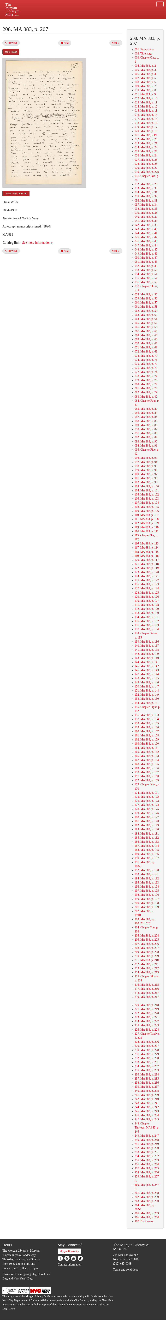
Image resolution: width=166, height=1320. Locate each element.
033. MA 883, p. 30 (146, 188)
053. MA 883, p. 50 (146, 270)
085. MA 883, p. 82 (146, 408)
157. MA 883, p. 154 (147, 719)
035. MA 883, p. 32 (146, 196)
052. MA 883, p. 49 (146, 266)
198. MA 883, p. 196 (147, 894)
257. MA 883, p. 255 (147, 1168)
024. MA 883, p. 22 (146, 147)
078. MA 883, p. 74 (146, 376)
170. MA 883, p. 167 (147, 772)
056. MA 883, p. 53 (146, 282)
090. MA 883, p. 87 (146, 429)
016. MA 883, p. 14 (146, 114)
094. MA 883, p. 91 (146, 445)
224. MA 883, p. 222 (147, 1021)
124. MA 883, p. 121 (147, 576)
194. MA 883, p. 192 (147, 878)
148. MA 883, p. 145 (147, 678)
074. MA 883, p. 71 (146, 359)
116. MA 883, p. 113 (147, 543)
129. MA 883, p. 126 (147, 596)
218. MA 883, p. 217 (147, 992)
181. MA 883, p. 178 (147, 821)
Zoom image (11, 52)
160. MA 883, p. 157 (147, 731)
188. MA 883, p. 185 (147, 849)
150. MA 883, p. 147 (147, 686)
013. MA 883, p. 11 (146, 102)
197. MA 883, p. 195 (147, 890)
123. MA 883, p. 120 (147, 572)
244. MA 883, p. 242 (147, 1107)
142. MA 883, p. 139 (147, 653)
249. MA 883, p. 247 (147, 1135)
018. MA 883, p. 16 (146, 123)
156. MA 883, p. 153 (147, 715)
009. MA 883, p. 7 (145, 86)
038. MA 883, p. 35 (146, 208)
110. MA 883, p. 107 (147, 515)
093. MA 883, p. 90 (146, 441)
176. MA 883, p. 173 (147, 800)
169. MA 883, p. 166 (147, 768)
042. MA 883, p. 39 (146, 225)
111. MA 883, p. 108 (147, 519)
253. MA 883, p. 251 (147, 1152)
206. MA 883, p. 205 (147, 939)
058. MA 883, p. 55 (146, 294)
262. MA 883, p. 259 (147, 1197)
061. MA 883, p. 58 (146, 306)
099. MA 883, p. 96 (146, 470)
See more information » (37, 242)
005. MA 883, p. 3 (145, 70)
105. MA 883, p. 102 (147, 494)
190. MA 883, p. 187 (147, 858)
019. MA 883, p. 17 (146, 127)
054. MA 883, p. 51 (146, 274)
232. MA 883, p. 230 (147, 1058)
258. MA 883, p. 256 (147, 1172)
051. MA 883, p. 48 (146, 261)
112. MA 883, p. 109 (147, 523)
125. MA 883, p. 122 (147, 580)
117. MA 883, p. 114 (147, 547)
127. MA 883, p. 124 (147, 588)
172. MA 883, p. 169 (147, 780)
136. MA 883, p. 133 (147, 625)
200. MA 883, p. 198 (147, 903)
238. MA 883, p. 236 (147, 1082)
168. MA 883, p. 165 (147, 764)
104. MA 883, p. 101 (147, 490)
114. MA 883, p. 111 (147, 531)
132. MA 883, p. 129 (147, 608)
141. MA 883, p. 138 (147, 649)
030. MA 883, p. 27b (147, 171)
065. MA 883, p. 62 (146, 323)
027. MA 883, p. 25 (146, 159)
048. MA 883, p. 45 (146, 249)
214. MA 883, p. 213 (147, 972)
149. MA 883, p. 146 (147, 682)
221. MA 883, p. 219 (147, 1009)
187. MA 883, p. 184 (147, 845)
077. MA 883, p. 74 (146, 372)
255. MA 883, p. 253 (147, 1160)
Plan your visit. (44, 22)
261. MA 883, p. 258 (147, 1193)
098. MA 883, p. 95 (146, 466)
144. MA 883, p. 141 (147, 662)
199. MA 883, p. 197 (147, 899)
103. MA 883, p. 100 (147, 486)
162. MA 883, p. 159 (147, 739)
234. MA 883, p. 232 (147, 1066)
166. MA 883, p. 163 (147, 756)
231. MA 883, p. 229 (147, 1054)
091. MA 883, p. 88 (146, 433)
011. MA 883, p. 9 (145, 94)
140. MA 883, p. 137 (147, 645)
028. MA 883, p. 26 (146, 163)
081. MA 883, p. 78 (146, 388)
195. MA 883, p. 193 (147, 882)
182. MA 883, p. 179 (147, 825)
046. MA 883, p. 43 (146, 241)
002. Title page (143, 53)
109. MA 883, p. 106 (147, 511)
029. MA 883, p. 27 (146, 167)
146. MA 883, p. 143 (147, 670)
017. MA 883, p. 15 (146, 118)
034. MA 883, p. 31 (146, 192)
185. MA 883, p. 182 (147, 837)
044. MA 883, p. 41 (146, 233)
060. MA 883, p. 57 (146, 302)
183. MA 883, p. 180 (147, 829)
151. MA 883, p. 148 (147, 690)
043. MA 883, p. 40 (146, 229)
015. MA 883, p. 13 (146, 110)
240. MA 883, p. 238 (147, 1090)
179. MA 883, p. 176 (147, 813)
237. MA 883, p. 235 (147, 1078)
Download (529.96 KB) (16, 193)
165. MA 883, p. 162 (147, 751)
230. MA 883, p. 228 (147, 1050)
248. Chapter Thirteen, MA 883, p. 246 (147, 1127)
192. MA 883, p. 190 (147, 870)
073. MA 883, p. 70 (146, 355)
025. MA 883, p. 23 (146, 151)
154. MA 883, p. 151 (147, 703)
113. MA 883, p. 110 (147, 527)
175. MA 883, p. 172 (147, 796)
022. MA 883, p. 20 (146, 139)
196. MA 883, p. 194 (147, 886)
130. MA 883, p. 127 (147, 600)
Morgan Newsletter (69, 1251)
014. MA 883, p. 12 (146, 106)
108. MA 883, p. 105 (147, 506)
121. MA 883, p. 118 (147, 564)
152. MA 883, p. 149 (147, 694)
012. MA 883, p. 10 (146, 98)
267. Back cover (144, 1221)
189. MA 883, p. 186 (147, 854)
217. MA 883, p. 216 (147, 988)
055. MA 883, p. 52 (146, 278)
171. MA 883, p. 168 (147, 776)
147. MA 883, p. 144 (147, 674)
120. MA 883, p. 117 (147, 559)
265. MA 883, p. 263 (147, 1213)
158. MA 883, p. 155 (147, 723)
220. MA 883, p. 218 (147, 1005)
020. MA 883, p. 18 (146, 131)
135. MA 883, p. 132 (147, 621)
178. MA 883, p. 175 (147, 809)
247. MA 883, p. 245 (147, 1119)
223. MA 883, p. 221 (147, 1017)
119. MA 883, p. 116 (147, 555)
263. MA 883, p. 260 (147, 1201)
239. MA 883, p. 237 (147, 1086)
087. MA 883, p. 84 (146, 416)
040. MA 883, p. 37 (146, 216)
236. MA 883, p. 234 (147, 1074)
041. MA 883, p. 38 (146, 220)
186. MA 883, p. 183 (147, 841)
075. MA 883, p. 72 (146, 363)
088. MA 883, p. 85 (146, 421)
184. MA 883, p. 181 (147, 833)
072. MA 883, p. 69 (146, 351)
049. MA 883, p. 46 (146, 253)
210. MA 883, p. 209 (147, 956)
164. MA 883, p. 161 (147, 747)
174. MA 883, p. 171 (147, 792)
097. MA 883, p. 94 (146, 462)
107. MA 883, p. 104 (147, 502)
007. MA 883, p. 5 (145, 78)
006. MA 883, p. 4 (145, 74)
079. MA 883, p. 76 (146, 380)
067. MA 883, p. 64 (146, 331)
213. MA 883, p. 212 (147, 968)
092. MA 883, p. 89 (146, 437)
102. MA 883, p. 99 (146, 482)
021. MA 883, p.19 (146, 135)
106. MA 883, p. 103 (147, 498)
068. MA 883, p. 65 (146, 335)
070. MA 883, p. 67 (146, 343)
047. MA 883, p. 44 (146, 245)
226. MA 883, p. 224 (147, 1029)
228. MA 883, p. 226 (147, 1041)
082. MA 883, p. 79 (146, 392)
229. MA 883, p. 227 (147, 1045)
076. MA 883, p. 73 (146, 368)
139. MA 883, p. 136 (147, 641)
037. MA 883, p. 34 (146, 204)
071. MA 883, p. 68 (146, 347)
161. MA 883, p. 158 (147, 735)
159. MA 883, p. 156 (147, 727)
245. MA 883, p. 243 (147, 1111)
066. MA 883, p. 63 (146, 327)
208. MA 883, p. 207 (147, 948)
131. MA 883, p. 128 (147, 604)
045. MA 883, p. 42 (146, 237)
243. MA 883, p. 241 (147, 1103)
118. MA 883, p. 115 (147, 551)
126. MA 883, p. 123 (147, 584)
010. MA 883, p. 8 (145, 90)
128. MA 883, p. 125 (147, 592)
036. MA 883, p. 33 (146, 200)
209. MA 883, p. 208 (147, 952)
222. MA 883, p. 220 (147, 1013)
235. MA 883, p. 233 (147, 1070)
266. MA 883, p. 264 (147, 1217)
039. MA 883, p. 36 (146, 212)
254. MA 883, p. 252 (147, 1156)
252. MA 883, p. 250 (147, 1148)
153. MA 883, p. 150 (147, 698)
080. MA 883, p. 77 (146, 384)
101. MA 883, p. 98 (146, 478)
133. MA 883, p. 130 (147, 613)
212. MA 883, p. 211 (147, 964)
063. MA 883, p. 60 (146, 315)
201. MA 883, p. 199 (147, 907)
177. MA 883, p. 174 (147, 804)
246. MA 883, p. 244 (147, 1115)
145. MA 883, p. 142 (147, 666)
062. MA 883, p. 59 (146, 310)
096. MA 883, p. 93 (146, 457)
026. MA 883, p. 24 (146, 155)
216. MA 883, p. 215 (147, 984)
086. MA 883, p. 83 (146, 412)
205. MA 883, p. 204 (147, 935)
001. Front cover (144, 49)
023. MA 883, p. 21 (146, 143)
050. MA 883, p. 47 (146, 257)
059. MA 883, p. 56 (146, 298)
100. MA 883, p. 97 (146, 474)
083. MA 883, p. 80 (146, 396)
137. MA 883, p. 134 (147, 629)
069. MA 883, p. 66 (146, 339)
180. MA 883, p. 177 (147, 817)
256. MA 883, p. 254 (147, 1164)
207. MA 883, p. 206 (147, 943)
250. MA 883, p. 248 (147, 1139)
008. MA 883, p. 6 (145, 82)
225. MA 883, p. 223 (147, 1025)
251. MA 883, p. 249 (147, 1144)
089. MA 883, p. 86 (146, 425)
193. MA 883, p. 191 (147, 874)
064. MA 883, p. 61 (146, 319)
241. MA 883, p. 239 (147, 1095)
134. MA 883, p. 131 (147, 617)
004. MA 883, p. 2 (145, 65)
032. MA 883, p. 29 (146, 184)
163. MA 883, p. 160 (147, 743)
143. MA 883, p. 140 (147, 658)
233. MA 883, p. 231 (147, 1062)
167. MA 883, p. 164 (147, 760)
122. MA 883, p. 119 (147, 568)
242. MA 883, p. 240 (147, 1099)
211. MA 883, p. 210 (147, 960)
